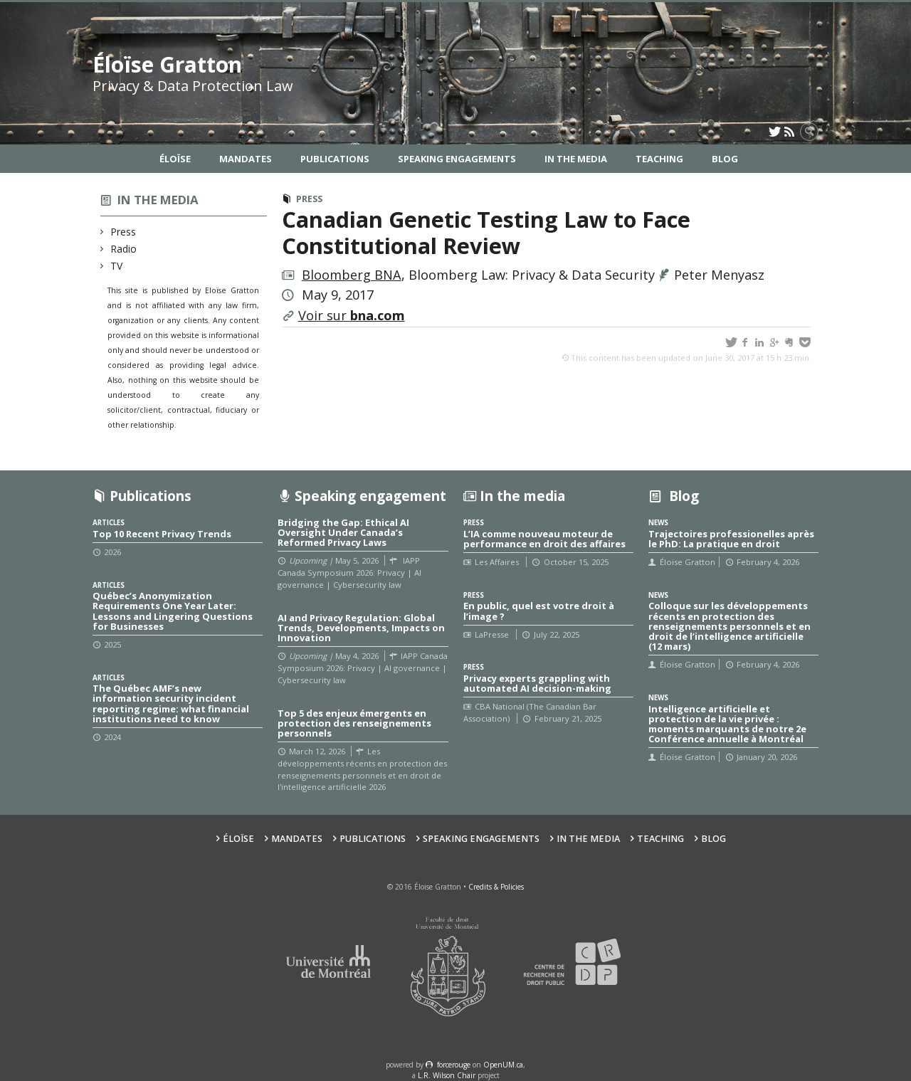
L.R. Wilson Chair (446, 1075)
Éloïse (175, 158)
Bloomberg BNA (351, 274)
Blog (725, 158)
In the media (158, 199)
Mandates (245, 158)
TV (116, 266)
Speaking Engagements (457, 158)
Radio (124, 248)
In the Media (575, 158)
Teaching (659, 158)
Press (123, 231)
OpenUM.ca (503, 1065)
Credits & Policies (496, 887)
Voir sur (351, 315)
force (453, 1065)
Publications (334, 158)
